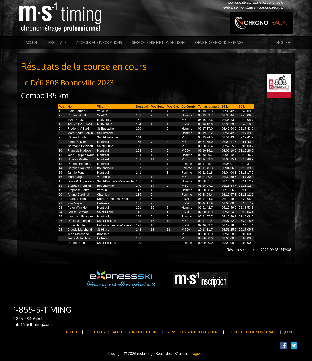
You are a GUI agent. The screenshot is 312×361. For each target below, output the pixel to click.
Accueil (32, 43)
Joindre (290, 332)
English (283, 43)
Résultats (57, 43)
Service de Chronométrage (218, 43)
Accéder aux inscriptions (99, 43)
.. (24, 255)
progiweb (197, 353)
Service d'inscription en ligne (158, 43)
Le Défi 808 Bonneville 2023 (67, 82)
